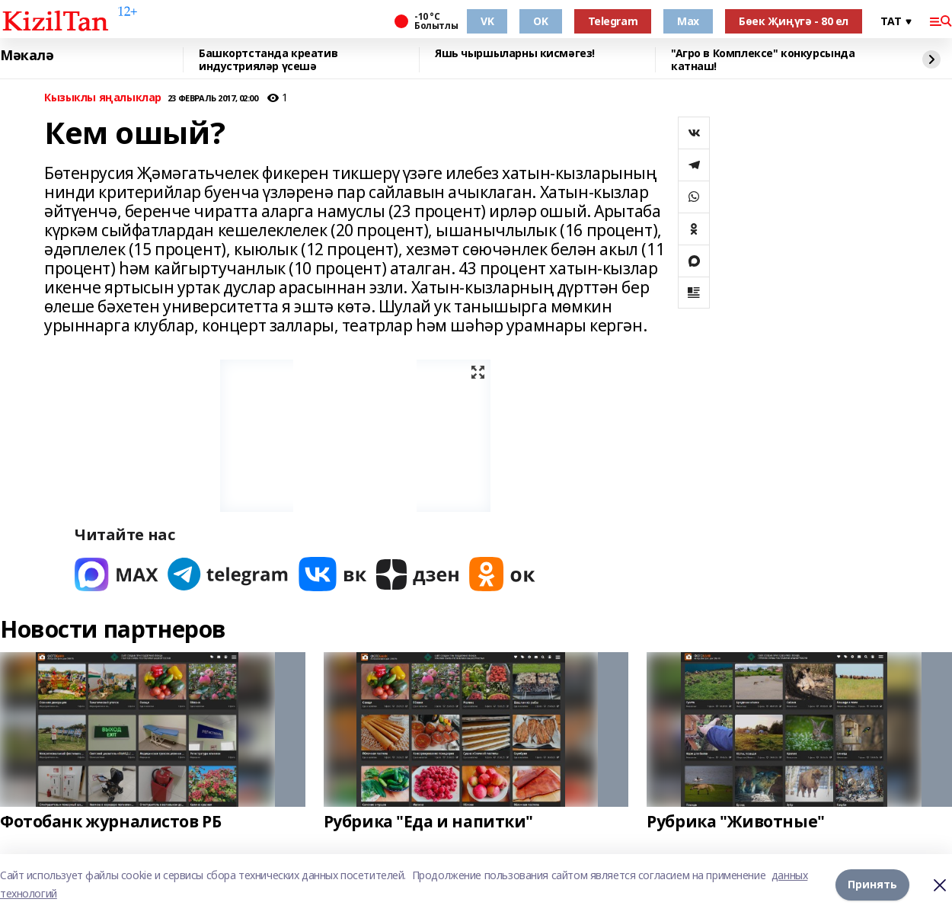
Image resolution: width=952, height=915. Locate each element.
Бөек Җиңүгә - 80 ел (793, 21)
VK (487, 21)
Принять (872, 884)
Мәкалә (26, 55)
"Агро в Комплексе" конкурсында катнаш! (763, 59)
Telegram (613, 21)
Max (688, 21)
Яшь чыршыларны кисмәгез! (515, 53)
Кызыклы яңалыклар (102, 97)
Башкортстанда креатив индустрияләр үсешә (268, 59)
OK (540, 21)
